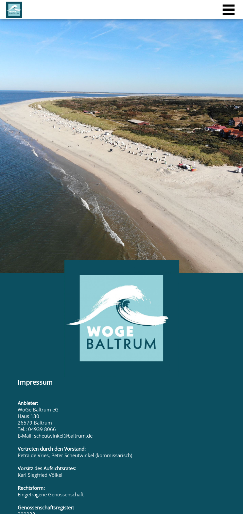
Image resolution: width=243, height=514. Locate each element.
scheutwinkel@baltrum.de (63, 435)
